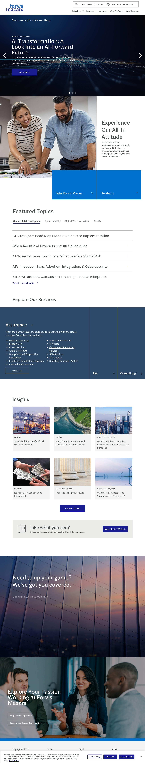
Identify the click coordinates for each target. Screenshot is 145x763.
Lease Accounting (18, 340)
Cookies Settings (94, 757)
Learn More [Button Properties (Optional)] (17, 370)
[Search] (76, 4)
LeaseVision (15, 343)
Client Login (87, 4)
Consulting (131, 373)
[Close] (141, 756)
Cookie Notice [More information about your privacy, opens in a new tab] (14, 761)
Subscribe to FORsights (115, 529)
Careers (100, 4)
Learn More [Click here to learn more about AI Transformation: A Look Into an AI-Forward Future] (24, 57)
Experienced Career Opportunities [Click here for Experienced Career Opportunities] (25, 722)
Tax (104, 373)
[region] (72, 757)
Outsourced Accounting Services (62, 348)
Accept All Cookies (126, 757)
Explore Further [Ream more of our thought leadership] (72, 508)
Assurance (19, 324)
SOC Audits (55, 357)
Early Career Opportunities (22, 715)
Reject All (110, 757)
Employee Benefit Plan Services (26, 361)
